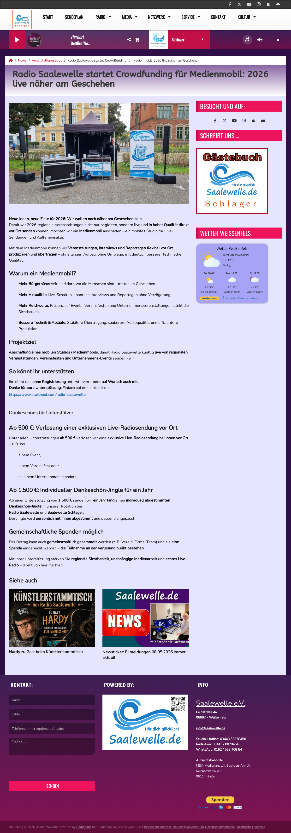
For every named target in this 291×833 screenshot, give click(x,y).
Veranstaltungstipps (47, 60)
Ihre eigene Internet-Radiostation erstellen (174, 827)
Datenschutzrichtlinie (220, 827)
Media (127, 17)
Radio (100, 17)
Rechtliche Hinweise (251, 827)
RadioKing (83, 827)
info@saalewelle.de (210, 728)
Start (48, 17)
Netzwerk (156, 17)
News (23, 60)
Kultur (244, 17)
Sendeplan (74, 17)
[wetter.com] (209, 299)
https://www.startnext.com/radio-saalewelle (49, 394)
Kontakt (218, 17)
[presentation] (45, 768)
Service (187, 17)
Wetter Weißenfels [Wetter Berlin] (232, 248)
